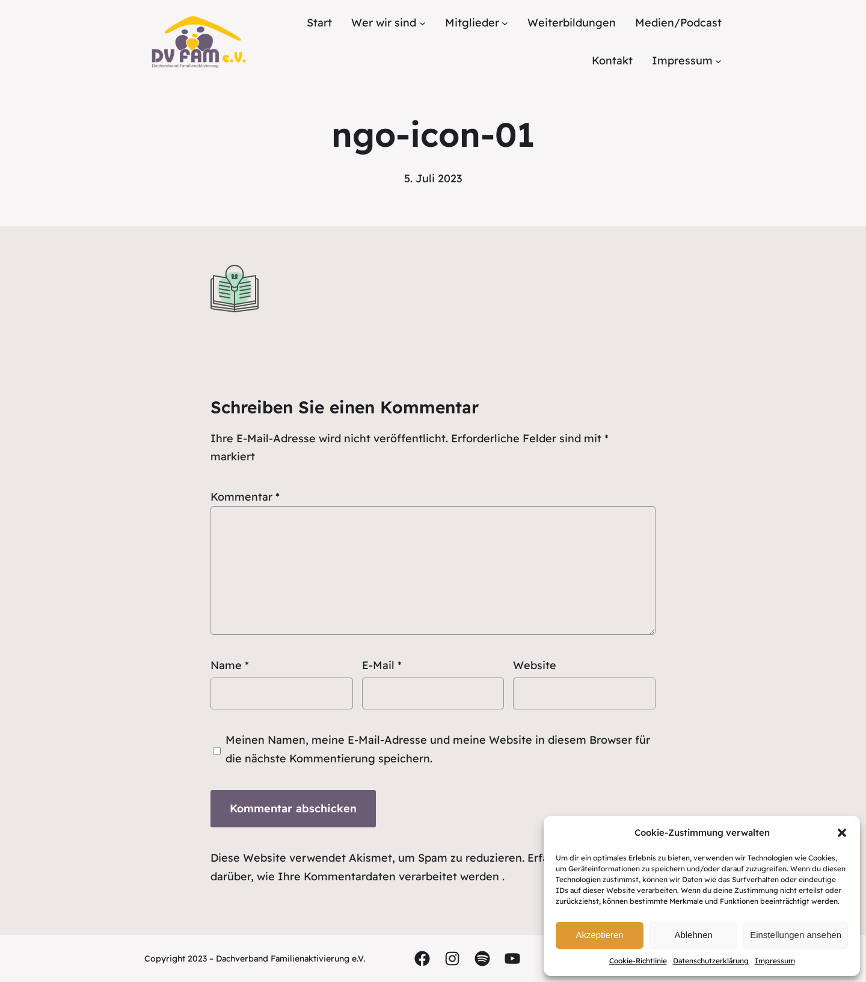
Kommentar (245, 497)
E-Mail (382, 665)
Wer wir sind (383, 22)
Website (534, 665)
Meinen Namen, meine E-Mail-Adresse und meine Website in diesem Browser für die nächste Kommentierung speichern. (438, 749)
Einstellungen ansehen (795, 935)
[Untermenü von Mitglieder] (505, 23)
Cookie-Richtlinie (638, 960)
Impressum (775, 960)
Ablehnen (693, 935)
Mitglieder (472, 22)
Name (229, 665)
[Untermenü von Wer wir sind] (422, 23)
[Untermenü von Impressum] (718, 61)
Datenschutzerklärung (711, 960)
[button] (842, 833)
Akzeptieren (599, 935)
